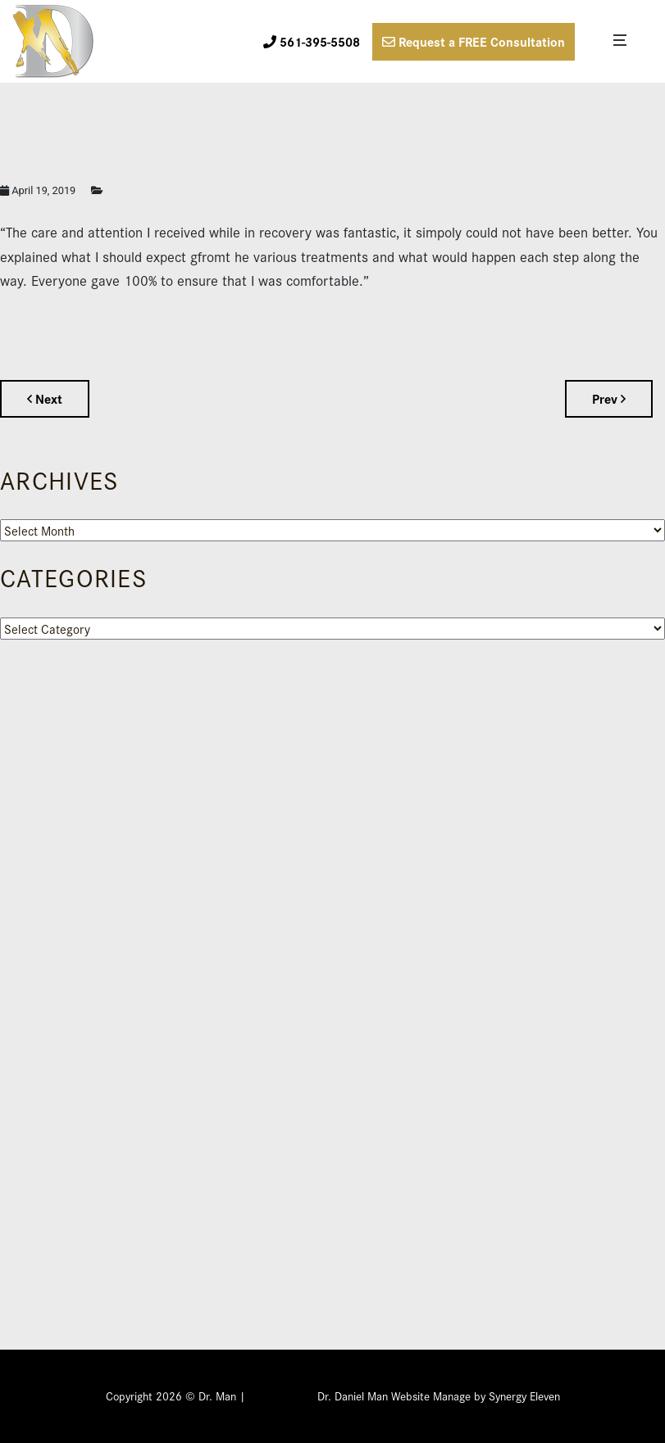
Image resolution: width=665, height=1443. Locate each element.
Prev (609, 398)
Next (44, 398)
